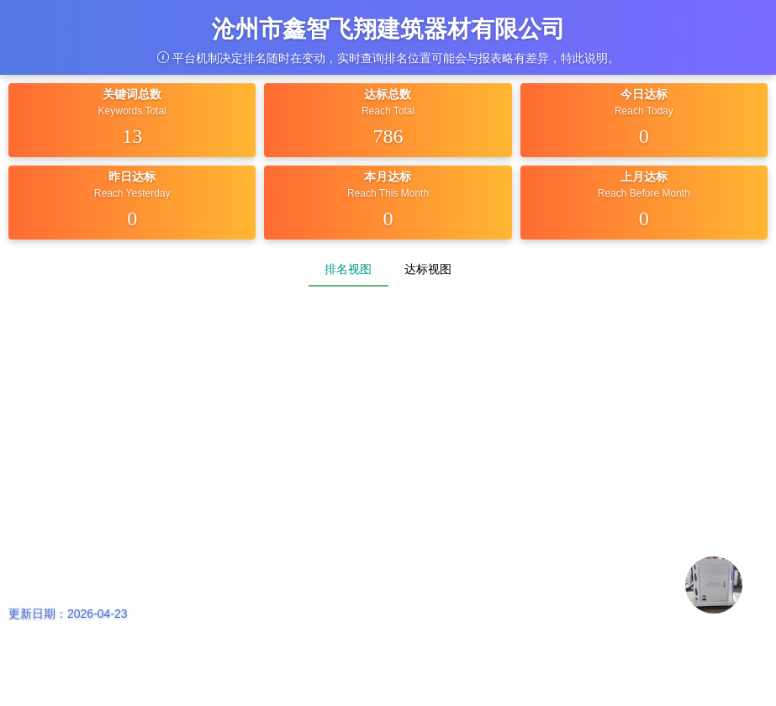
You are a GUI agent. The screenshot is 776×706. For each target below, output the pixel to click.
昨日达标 (132, 176)
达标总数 (387, 94)
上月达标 (644, 176)
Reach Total (388, 111)
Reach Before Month (644, 193)
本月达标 (387, 176)
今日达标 (644, 94)
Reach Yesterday (132, 193)
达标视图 (427, 269)
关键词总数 (132, 94)
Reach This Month (388, 193)
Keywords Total (132, 111)
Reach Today (644, 111)
